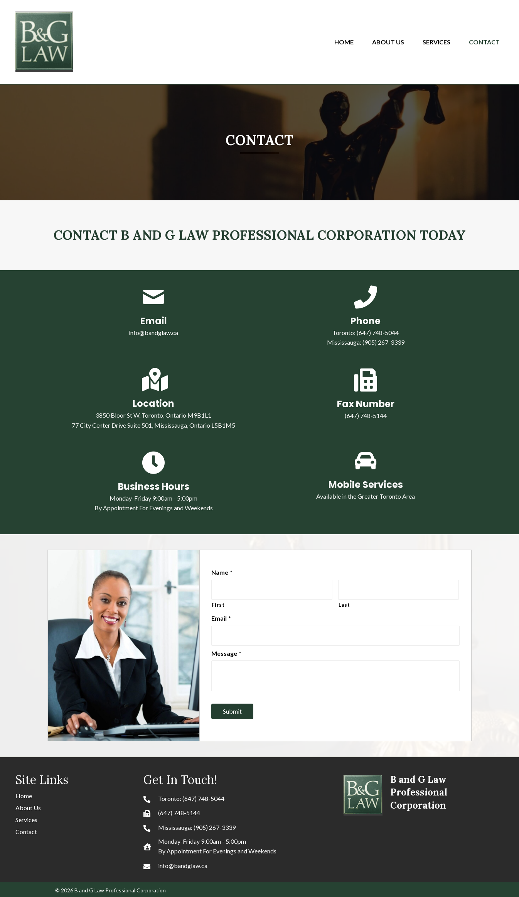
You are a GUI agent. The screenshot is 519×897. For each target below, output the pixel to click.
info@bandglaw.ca (153, 332)
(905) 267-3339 (383, 342)
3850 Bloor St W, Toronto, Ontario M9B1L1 (153, 415)
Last (344, 604)
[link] (347, 40)
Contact (26, 829)
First (218, 604)
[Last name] (398, 589)
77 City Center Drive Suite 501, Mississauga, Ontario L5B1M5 (153, 425)
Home (23, 793)
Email (221, 616)
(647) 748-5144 (179, 810)
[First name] (271, 589)
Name (222, 572)
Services (26, 817)
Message (226, 650)
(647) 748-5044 (378, 332)
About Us (28, 805)
